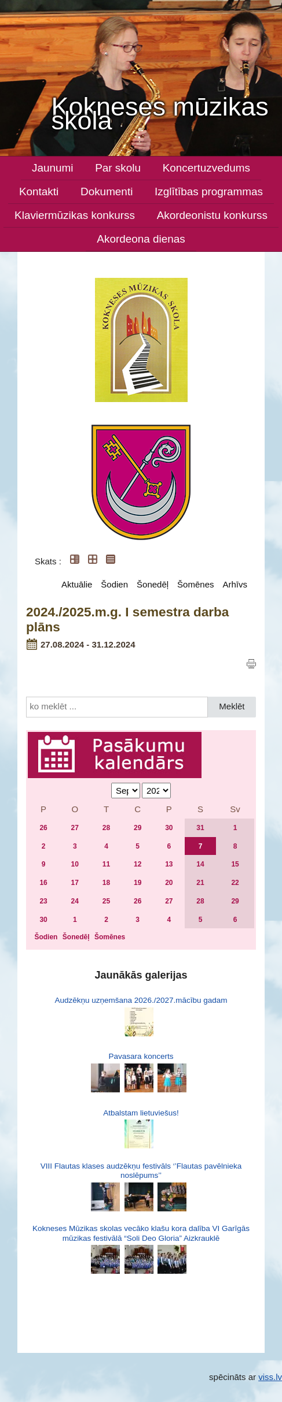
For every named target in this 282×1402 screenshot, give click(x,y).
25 (106, 901)
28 (106, 828)
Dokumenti (106, 191)
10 (75, 864)
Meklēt (231, 706)
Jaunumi (52, 168)
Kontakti (38, 191)
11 (106, 864)
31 (200, 828)
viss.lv (270, 1377)
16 (43, 883)
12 (137, 864)
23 (43, 901)
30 (169, 828)
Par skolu (118, 168)
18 (106, 883)
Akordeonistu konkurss (212, 215)
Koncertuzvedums (206, 168)
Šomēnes (195, 584)
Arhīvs (234, 584)
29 (137, 828)
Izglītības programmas (209, 191)
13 (169, 864)
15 (235, 864)
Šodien (114, 584)
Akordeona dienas (141, 239)
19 (137, 883)
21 (200, 883)
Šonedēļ (153, 584)
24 (75, 901)
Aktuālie (76, 584)
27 (75, 828)
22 (235, 883)
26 (43, 828)
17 (75, 883)
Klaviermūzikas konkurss (74, 215)
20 (169, 883)
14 (200, 864)
